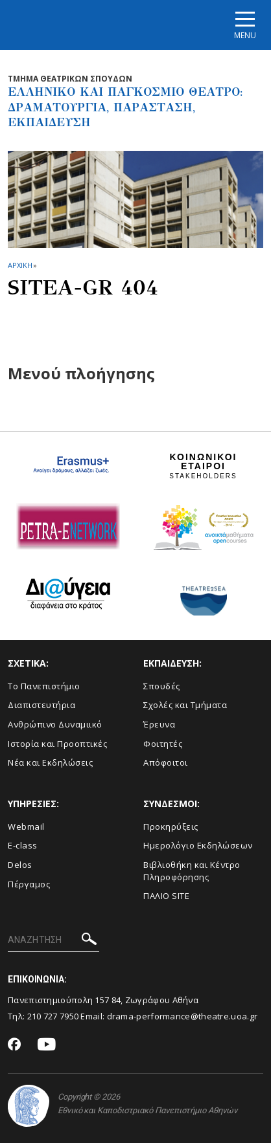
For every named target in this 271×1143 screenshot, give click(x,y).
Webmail (26, 826)
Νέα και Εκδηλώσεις (50, 762)
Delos (20, 865)
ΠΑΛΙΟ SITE (166, 896)
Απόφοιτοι (165, 762)
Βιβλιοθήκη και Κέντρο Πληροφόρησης (192, 871)
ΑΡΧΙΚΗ (20, 265)
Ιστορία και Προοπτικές (57, 743)
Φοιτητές (162, 743)
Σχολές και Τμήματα (185, 705)
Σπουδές (161, 686)
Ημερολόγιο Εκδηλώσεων (198, 845)
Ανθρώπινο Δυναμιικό (55, 724)
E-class (23, 845)
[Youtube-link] (46, 1045)
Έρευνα (159, 724)
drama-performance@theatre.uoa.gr (182, 1016)
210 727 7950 (53, 1016)
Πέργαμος (29, 884)
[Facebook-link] (14, 1045)
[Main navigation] (245, 24)
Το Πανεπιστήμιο (44, 686)
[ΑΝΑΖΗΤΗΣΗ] (53, 940)
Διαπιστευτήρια (41, 705)
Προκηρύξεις (170, 826)
